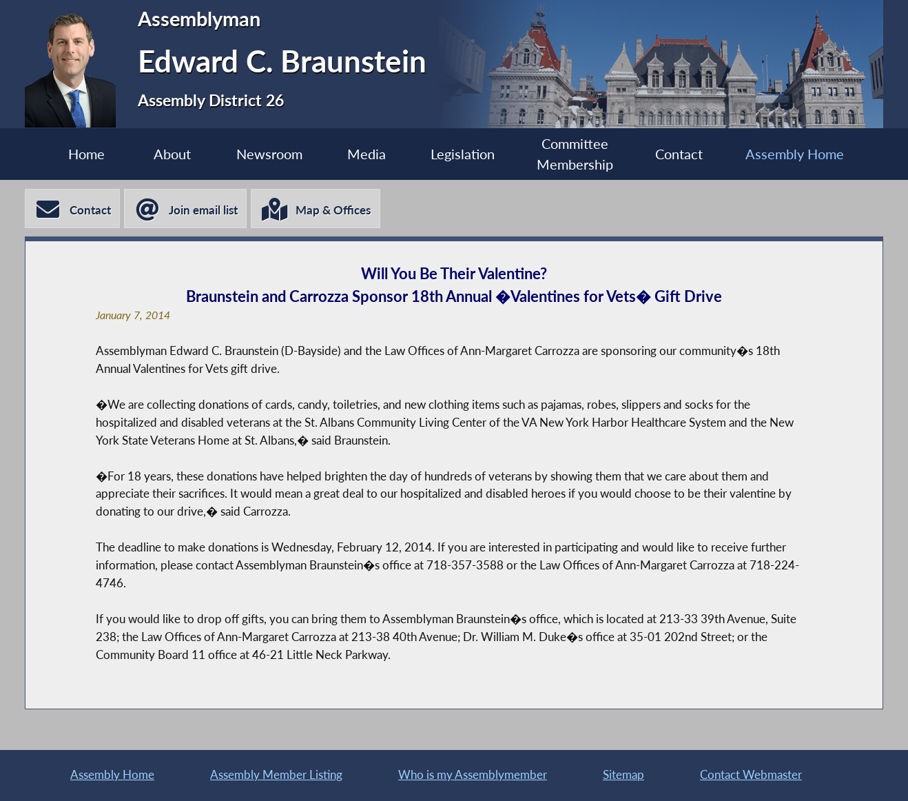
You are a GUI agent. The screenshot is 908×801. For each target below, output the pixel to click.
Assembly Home (810, 154)
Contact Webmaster (751, 774)
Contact (690, 154)
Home (70, 154)
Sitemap (623, 774)
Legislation (464, 154)
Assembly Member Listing (276, 774)
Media (363, 154)
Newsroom (262, 154)
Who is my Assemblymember (472, 774)
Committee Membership (582, 154)
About (159, 154)
